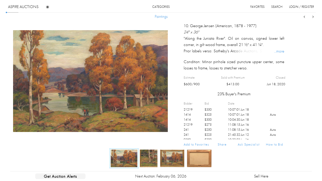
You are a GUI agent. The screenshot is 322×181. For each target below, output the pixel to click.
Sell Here (261, 176)
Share (222, 144)
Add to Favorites (196, 144)
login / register (301, 7)
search (277, 7)
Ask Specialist (249, 144)
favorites (257, 7)
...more (279, 51)
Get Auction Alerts (60, 176)
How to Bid (274, 144)
